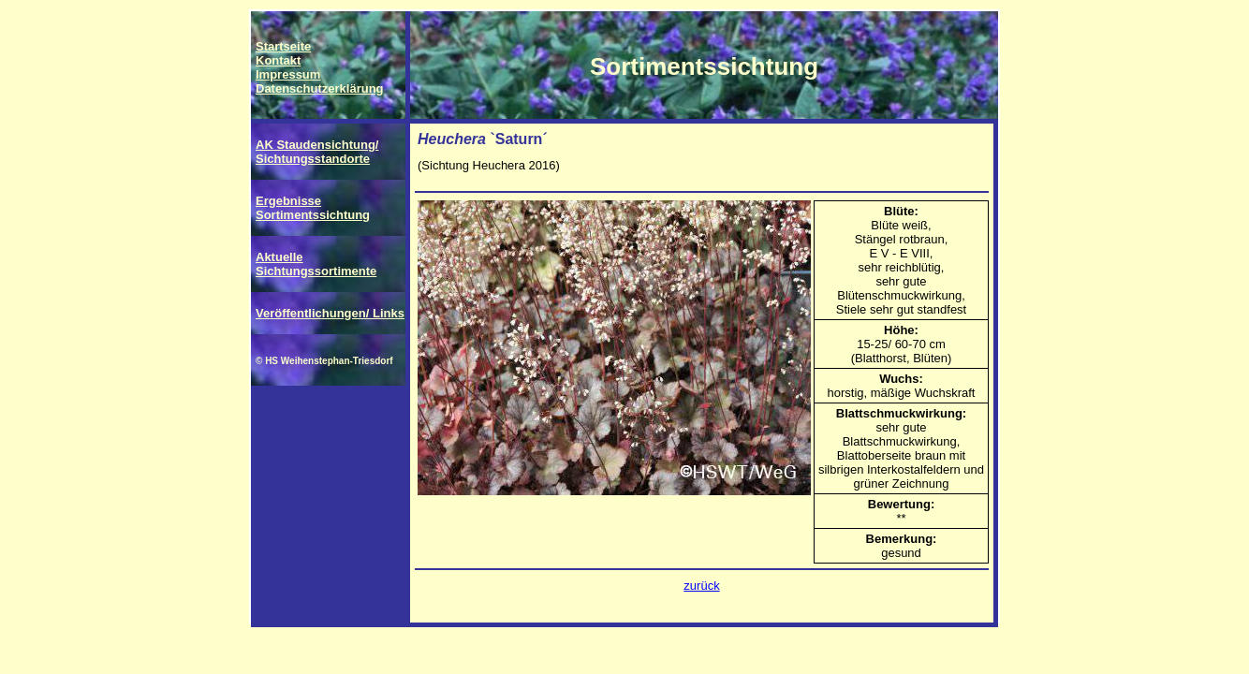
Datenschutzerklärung (320, 88)
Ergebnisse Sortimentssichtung (313, 208)
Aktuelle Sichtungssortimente (316, 264)
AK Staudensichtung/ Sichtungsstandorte (317, 152)
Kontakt (278, 60)
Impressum (288, 74)
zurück (701, 586)
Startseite (283, 46)
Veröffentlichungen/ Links (330, 313)
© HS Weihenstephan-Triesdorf (324, 361)
